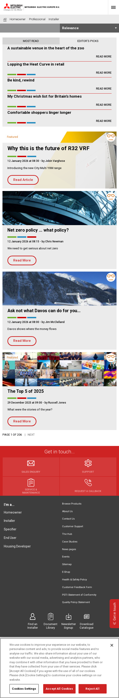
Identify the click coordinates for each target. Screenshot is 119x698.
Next (31, 434)
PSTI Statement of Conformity (79, 594)
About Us (67, 511)
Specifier (10, 529)
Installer (9, 520)
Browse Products (71, 503)
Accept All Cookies (59, 691)
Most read (31, 41)
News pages (69, 549)
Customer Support (72, 526)
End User (10, 538)
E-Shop (66, 572)
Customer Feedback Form (77, 587)
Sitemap (67, 564)
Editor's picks (88, 41)
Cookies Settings (24, 691)
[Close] (112, 648)
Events (66, 556)
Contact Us (68, 518)
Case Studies (69, 541)
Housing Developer (17, 546)
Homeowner (13, 512)
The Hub (67, 534)
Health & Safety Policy (74, 579)
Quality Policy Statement (76, 602)
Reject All (92, 691)
